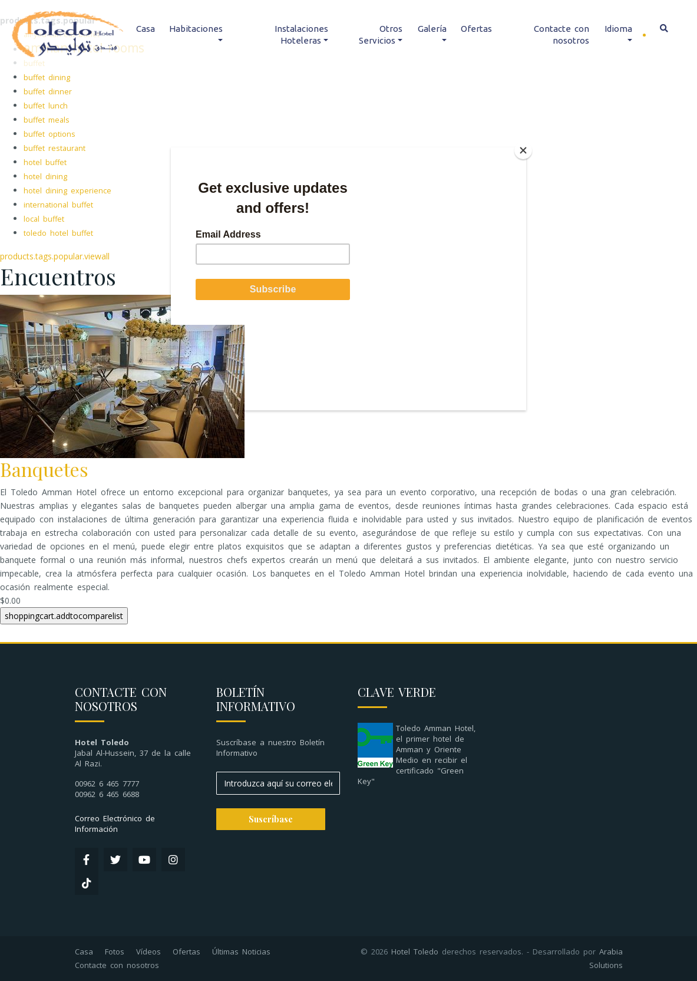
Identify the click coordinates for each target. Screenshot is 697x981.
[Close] (523, 150)
